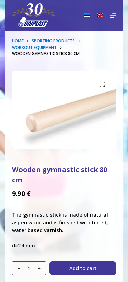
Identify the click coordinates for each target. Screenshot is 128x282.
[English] (100, 15)
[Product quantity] (29, 268)
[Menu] (113, 15)
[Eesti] (87, 15)
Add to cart (83, 268)
